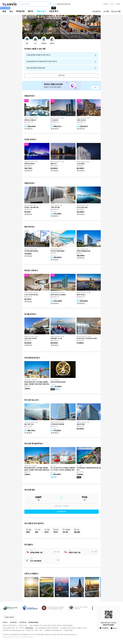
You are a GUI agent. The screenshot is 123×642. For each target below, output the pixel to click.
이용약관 (5, 622)
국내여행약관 (22, 622)
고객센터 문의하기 (9, 617)
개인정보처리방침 (33, 622)
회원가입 (105, 4)
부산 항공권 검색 (61, 511)
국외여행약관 (13, 622)
